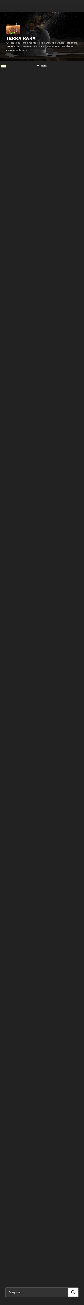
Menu (42, 65)
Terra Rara (21, 38)
